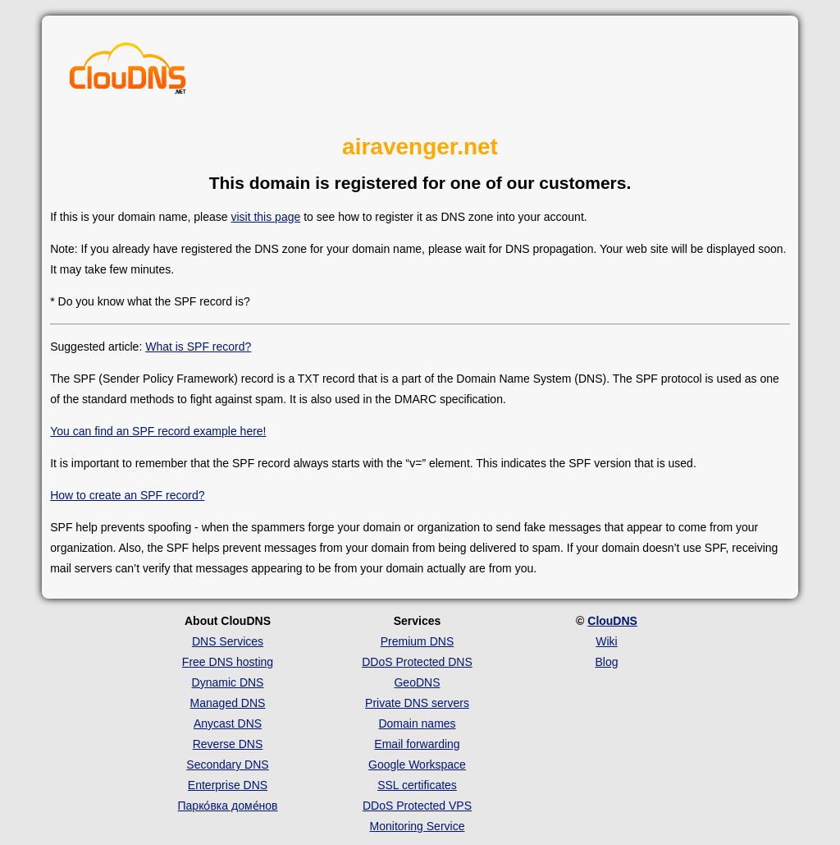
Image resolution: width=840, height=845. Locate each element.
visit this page (265, 216)
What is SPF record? (198, 346)
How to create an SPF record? (127, 495)
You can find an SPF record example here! (158, 431)
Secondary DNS (227, 764)
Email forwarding (416, 744)
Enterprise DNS (227, 785)
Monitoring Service (417, 826)
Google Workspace (417, 764)
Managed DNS (228, 703)
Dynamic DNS (228, 682)
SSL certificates (417, 785)
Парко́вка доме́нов (228, 805)
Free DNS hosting (227, 661)
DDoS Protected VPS (417, 805)
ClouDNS (612, 620)
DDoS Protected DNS (417, 661)
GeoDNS (417, 682)
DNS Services (227, 641)
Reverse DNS (228, 744)
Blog (606, 661)
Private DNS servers (417, 703)
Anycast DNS (228, 723)
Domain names (416, 723)
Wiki (606, 641)
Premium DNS (417, 641)
